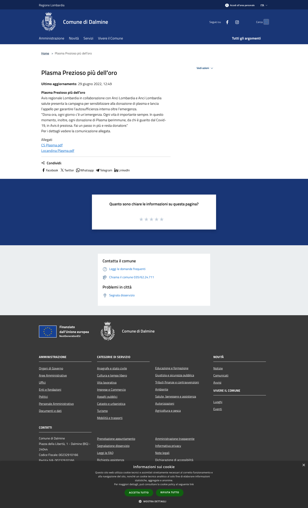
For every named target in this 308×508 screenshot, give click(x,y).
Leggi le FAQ (105, 452)
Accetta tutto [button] (139, 492)
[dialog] (154, 484)
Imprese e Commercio (111, 389)
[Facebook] (220, 21)
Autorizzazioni (164, 403)
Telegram (103, 170)
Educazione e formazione (171, 368)
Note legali (162, 452)
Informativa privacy (168, 445)
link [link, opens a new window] (192, 484)
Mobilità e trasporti (110, 417)
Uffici (42, 382)
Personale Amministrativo (56, 403)
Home (45, 53)
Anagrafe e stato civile (112, 368)
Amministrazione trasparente (174, 438)
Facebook (49, 170)
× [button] (303, 465)
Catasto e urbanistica (111, 403)
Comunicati (220, 375)
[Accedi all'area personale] (240, 5)
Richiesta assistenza (110, 459)
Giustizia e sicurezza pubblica (174, 375)
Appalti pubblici (107, 396)
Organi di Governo (51, 368)
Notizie (218, 368)
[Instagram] (229, 21)
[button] (154, 501)
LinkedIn (122, 170)
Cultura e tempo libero (112, 375)
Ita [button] (264, 5)
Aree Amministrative (53, 375)
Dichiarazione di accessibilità (174, 459)
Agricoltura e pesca (168, 410)
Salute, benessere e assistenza (175, 396)
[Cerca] (264, 22)
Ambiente (161, 389)
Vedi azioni (205, 68)
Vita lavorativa (106, 382)
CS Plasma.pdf (52, 145)
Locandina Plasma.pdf (57, 150)
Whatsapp (85, 170)
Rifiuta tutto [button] (169, 492)
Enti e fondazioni (50, 389)
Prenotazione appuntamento (116, 438)
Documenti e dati (50, 410)
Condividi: (51, 163)
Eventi (217, 409)
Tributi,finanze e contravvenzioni (177, 382)
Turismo (102, 410)
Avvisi (217, 382)
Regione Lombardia (51, 5)
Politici (43, 396)
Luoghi (217, 402)
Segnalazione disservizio (113, 445)
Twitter (67, 170)
